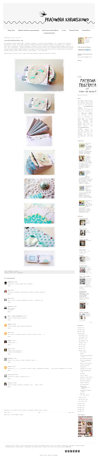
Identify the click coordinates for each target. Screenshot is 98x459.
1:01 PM (14, 324)
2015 (80, 327)
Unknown (10, 324)
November (82, 337)
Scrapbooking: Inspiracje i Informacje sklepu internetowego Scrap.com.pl (84, 294)
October (82, 339)
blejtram (80, 104)
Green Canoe (82, 249)
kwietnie (82, 393)
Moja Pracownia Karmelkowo (50, 30)
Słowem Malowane (83, 218)
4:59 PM (13, 348)
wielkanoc (80, 133)
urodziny (86, 130)
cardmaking (88, 106)
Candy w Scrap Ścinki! (86, 363)
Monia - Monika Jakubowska (15, 316)
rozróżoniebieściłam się (13, 40)
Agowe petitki (83, 229)
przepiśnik (88, 123)
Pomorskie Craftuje (50, 53)
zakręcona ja (82, 302)
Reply (9, 285)
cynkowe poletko (83, 239)
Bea (8, 298)
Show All (91, 322)
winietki (88, 133)
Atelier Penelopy (83, 312)
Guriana (81, 255)
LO (78, 100)
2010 (80, 405)
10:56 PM (16, 374)
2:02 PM (12, 332)
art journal (86, 103)
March (82, 397)
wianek (88, 132)
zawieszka (83, 136)
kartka (83, 114)
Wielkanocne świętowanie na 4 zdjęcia (85, 387)
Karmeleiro (89, 37)
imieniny (91, 112)
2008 (80, 409)
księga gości (81, 118)
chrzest (85, 108)
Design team (11, 30)
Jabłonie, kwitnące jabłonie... (89, 314)
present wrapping (83, 122)
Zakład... (82, 353)
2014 (80, 329)
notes (14, 272)
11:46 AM (14, 383)
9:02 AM (12, 298)
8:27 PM (13, 366)
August (82, 342)
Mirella (10, 383)
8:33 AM (15, 282)
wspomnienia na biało (85, 368)
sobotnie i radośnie (85, 379)
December (82, 335)
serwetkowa (83, 367)
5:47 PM (14, 358)
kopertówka (87, 116)
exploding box (89, 110)
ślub (91, 136)
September (83, 341)
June (81, 346)
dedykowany (88, 240)
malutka (10, 306)
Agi (8, 290)
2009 (80, 407)
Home (39, 412)
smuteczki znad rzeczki (86, 377)
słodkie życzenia (84, 382)
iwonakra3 (10, 282)
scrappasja (86, 129)
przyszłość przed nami (86, 358)
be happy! (82, 373)
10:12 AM (14, 306)
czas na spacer (84, 375)
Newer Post (7, 412)
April (82, 350)
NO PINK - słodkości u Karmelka (88, 157)
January (82, 401)
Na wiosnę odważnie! (85, 380)
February (82, 399)
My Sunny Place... (84, 266)
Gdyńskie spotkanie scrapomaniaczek (28, 30)
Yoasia (9, 366)
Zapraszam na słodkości (88, 186)
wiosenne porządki (85, 365)
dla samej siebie (84, 395)
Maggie (9, 340)
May (81, 348)
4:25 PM (13, 340)
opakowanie (85, 120)
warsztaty (80, 132)
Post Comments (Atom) (17, 414)
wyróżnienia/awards (49, 33)
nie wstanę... (83, 352)
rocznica (88, 124)
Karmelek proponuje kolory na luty (87, 173)
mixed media (81, 119)
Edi (8, 332)
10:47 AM (24, 316)
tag (78, 130)
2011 (80, 403)
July (81, 344)
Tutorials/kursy (86, 30)
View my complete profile (87, 41)
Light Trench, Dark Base (88, 231)
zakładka (80, 134)
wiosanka (10, 358)
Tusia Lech (10, 374)
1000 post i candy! (88, 144)
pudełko (80, 124)
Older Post (71, 412)
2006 (80, 411)
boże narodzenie (89, 104)
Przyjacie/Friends (74, 30)
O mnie (64, 30)
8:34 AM (12, 290)
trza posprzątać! (84, 384)
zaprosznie (90, 134)
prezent (80, 123)
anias (9, 348)
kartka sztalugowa (82, 115)
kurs (89, 118)
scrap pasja (82, 126)
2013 (80, 331)
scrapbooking (20, 272)
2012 (80, 333)
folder (82, 112)
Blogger (56, 455)
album (11, 272)
